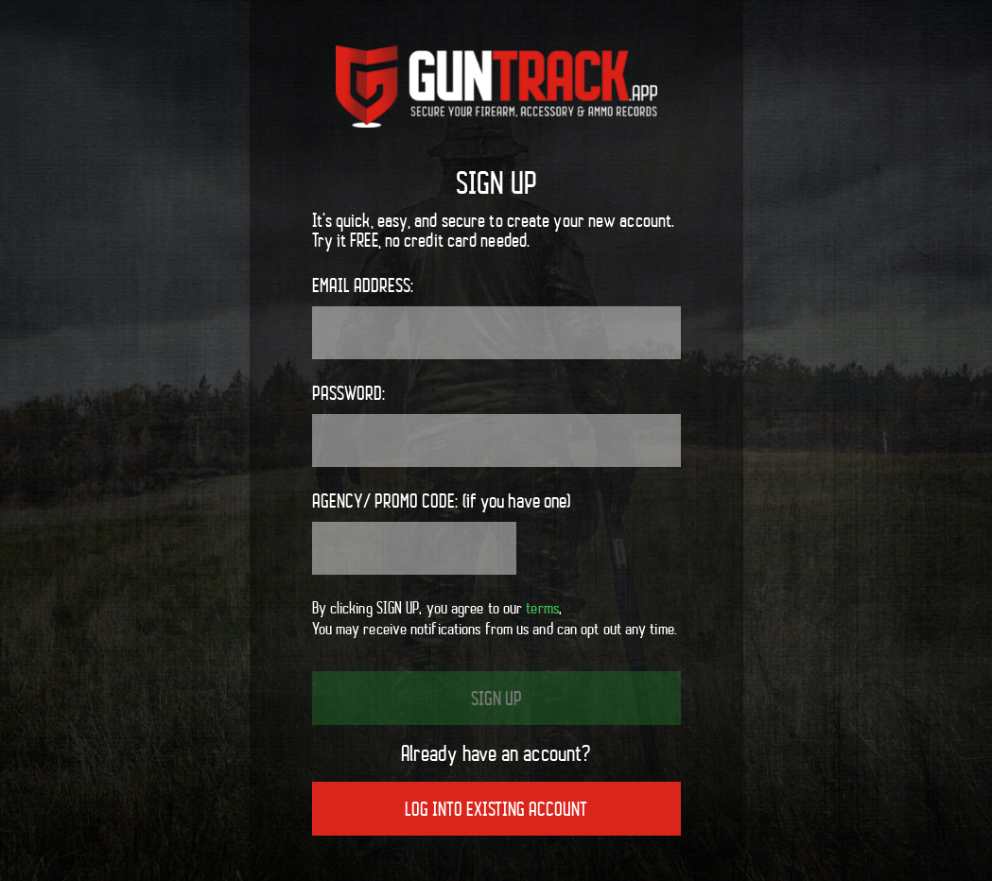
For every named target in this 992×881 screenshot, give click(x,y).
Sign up (496, 698)
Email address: (496, 316)
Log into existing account (496, 809)
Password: (496, 424)
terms (542, 607)
